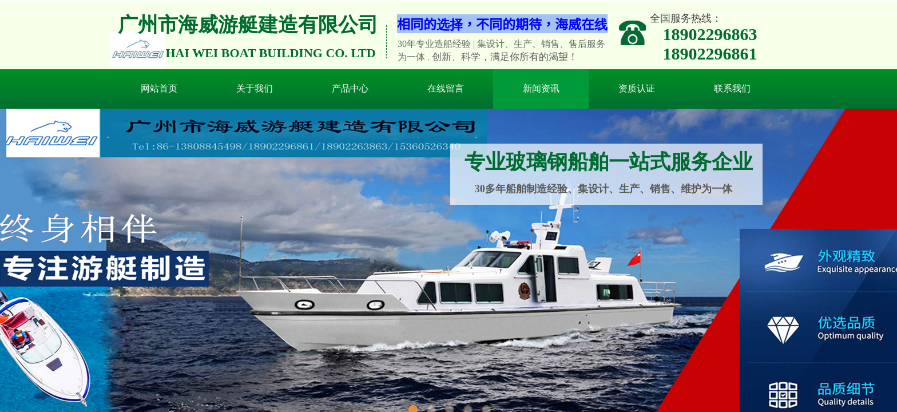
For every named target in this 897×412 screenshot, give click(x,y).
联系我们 (732, 88)
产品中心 (350, 88)
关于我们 (254, 88)
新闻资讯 (541, 88)
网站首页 (159, 88)
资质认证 (636, 88)
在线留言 (445, 88)
